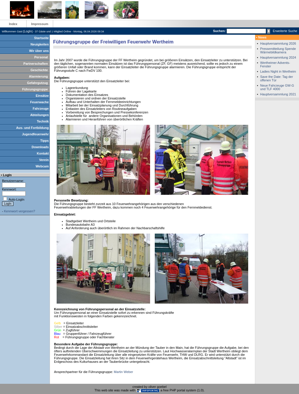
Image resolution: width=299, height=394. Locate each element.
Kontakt (43, 153)
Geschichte (39, 70)
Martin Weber (123, 372)
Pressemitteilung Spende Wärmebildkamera (278, 50)
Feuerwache (39, 102)
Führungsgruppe (35, 89)
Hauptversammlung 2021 (278, 94)
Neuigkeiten (40, 44)
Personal (41, 57)
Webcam (42, 166)
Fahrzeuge (41, 108)
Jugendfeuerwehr (35, 134)
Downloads (40, 147)
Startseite (41, 38)
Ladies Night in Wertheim (278, 71)
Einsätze (42, 95)
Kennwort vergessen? (19, 211)
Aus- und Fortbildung (32, 127)
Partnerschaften (35, 63)
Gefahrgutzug (37, 83)
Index (13, 24)
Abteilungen (39, 115)
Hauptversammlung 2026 (278, 43)
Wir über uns (39, 50)
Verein (44, 160)
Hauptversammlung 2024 (278, 57)
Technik (43, 121)
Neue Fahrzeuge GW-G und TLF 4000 (277, 87)
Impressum (39, 24)
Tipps (44, 140)
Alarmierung (38, 76)
